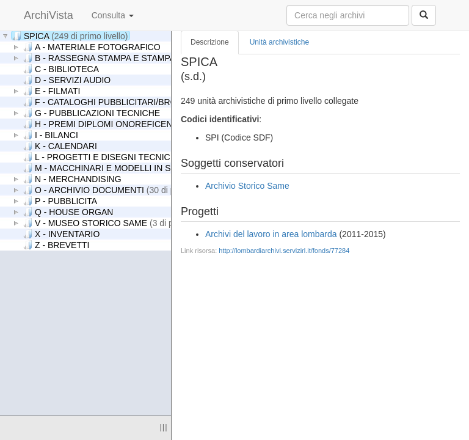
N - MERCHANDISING (72, 178)
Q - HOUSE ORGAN (68, 211)
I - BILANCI (50, 134)
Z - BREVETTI (56, 244)
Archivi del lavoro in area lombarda (271, 234)
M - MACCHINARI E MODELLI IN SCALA (108, 167)
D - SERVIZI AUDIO (67, 79)
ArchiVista (48, 15)
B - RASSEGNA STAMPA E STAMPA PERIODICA (123, 57)
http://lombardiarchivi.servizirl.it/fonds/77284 (284, 250)
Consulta (113, 15)
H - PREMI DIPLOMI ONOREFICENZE (103, 123)
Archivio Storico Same (247, 186)
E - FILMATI (51, 90)
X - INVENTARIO (61, 233)
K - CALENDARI (60, 145)
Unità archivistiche (279, 42)
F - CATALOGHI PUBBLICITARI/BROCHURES (118, 101)
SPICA (70, 35)
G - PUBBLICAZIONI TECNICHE (91, 112)
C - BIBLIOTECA (61, 68)
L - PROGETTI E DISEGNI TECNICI (137, 156)
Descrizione (210, 42)
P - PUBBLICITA (60, 200)
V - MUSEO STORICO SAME (120, 222)
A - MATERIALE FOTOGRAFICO (92, 46)
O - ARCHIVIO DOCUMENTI (120, 189)
